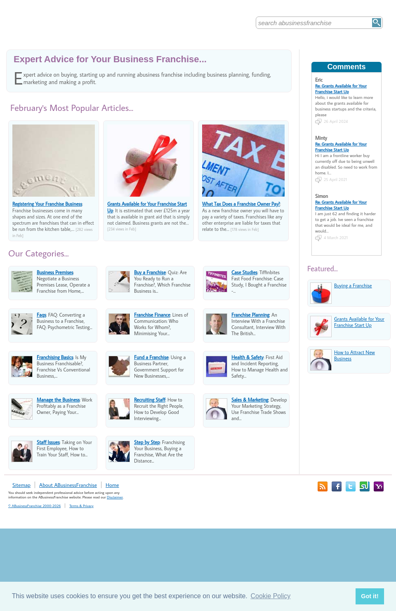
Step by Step (147, 442)
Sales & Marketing (249, 400)
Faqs (41, 315)
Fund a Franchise (151, 357)
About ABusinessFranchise (68, 485)
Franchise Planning (250, 315)
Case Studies (244, 272)
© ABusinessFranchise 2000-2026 (34, 505)
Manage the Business (58, 400)
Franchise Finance (152, 315)
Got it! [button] (369, 596)
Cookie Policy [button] (270, 595)
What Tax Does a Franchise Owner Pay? (241, 204)
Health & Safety (247, 357)
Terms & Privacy (81, 505)
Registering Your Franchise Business (47, 204)
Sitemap (21, 485)
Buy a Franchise (150, 272)
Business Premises (55, 272)
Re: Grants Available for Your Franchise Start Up (341, 88)
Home (112, 485)
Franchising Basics (55, 357)
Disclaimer (115, 497)
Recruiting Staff (149, 400)
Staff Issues (48, 442)
